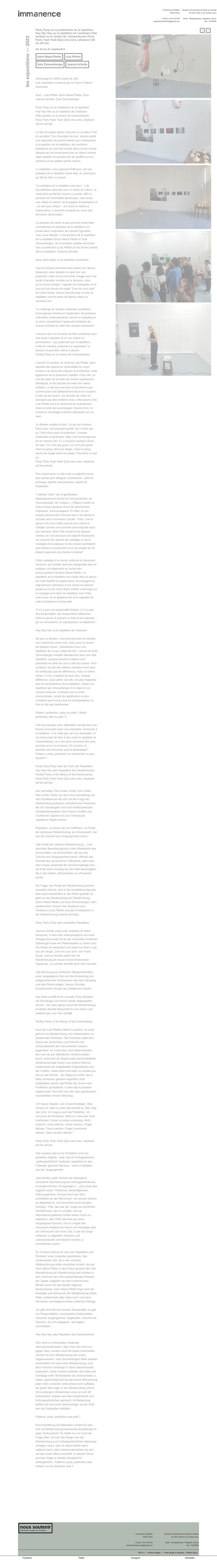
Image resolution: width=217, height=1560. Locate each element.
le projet (15, 29)
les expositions (10, 40)
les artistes (13, 46)
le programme (11, 35)
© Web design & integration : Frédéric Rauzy (181, 1553)
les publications (10, 51)
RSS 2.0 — (143, 1553)
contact (15, 68)
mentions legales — (155, 1553)
